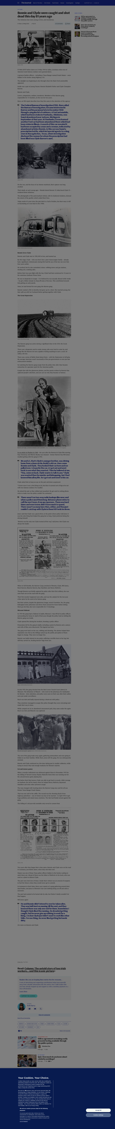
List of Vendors (24, 1121)
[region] (57, 1098)
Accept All (98, 1110)
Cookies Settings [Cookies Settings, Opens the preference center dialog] (98, 1115)
